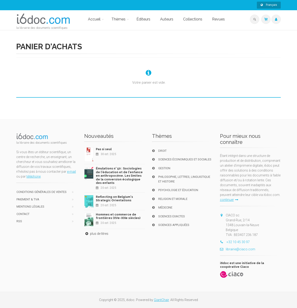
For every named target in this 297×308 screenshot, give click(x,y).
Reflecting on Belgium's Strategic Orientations (114, 198)
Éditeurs (143, 19)
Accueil (94, 19)
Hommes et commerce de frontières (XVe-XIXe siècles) (118, 216)
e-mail (71, 171)
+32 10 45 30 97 (235, 242)
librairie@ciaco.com (237, 249)
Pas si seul (104, 149)
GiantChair (161, 300)
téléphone (33, 176)
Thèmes (118, 19)
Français (269, 5)
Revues (218, 19)
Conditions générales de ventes (41, 192)
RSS (19, 221)
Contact (22, 214)
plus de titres (96, 233)
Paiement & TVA (27, 199)
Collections (192, 19)
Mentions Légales (30, 206)
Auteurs (166, 19)
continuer (229, 200)
